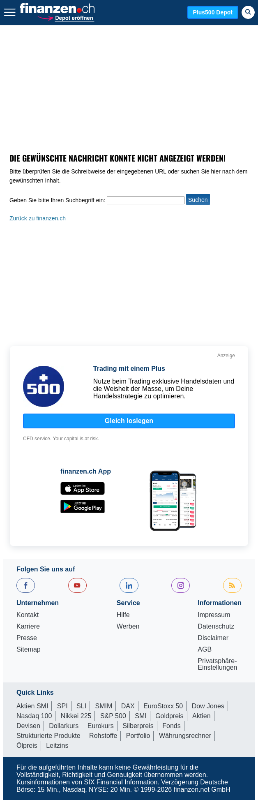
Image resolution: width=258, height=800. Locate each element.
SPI (62, 706)
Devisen (28, 725)
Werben (128, 626)
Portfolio (138, 735)
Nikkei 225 (76, 715)
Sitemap (28, 649)
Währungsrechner (185, 735)
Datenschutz (216, 626)
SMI (140, 715)
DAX (128, 706)
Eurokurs (101, 725)
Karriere (28, 626)
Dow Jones (208, 706)
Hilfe (123, 615)
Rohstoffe (103, 735)
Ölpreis (26, 745)
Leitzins (57, 745)
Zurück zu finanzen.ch (37, 218)
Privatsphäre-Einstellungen (217, 664)
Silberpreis (138, 725)
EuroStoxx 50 (163, 706)
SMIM (104, 706)
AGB (205, 649)
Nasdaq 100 (34, 715)
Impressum (214, 615)
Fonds (171, 725)
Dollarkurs (63, 725)
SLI (81, 706)
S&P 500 (113, 715)
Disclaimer (213, 638)
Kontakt (27, 615)
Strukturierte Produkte (48, 735)
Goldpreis (169, 715)
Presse (26, 638)
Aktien (201, 715)
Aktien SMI (32, 706)
